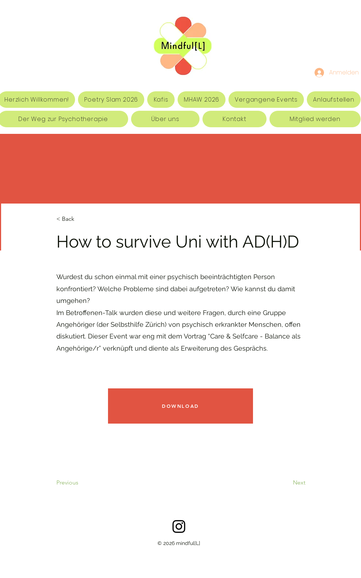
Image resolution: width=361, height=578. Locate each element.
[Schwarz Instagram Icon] (178, 526)
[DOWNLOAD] (180, 406)
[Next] (280, 482)
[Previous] (86, 482)
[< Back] (80, 219)
